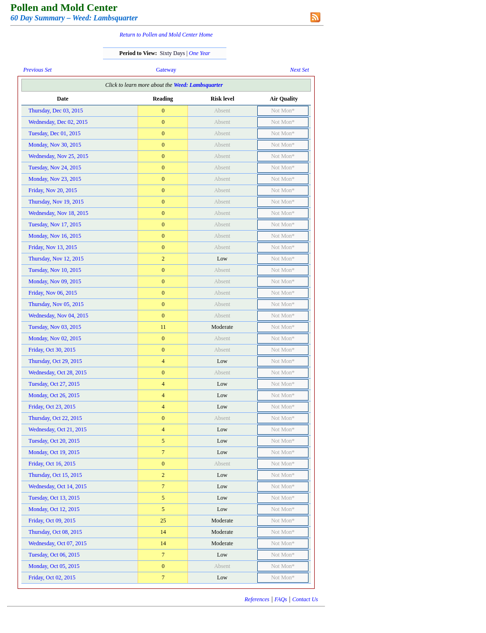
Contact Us (305, 599)
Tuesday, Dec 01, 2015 (54, 133)
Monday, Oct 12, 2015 (54, 509)
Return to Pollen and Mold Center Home (166, 34)
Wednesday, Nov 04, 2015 (58, 315)
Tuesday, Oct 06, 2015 (54, 554)
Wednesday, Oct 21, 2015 (57, 429)
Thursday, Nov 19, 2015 (56, 201)
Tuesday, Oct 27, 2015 (54, 384)
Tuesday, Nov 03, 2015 (54, 327)
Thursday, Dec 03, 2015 (55, 110)
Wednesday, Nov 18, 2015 (58, 213)
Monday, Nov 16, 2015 (54, 236)
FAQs (280, 599)
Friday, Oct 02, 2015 (51, 577)
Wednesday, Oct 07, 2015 (57, 543)
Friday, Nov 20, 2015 (52, 190)
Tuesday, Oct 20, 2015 (54, 441)
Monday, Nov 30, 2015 (54, 144)
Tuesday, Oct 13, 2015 (54, 497)
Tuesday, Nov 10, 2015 (54, 270)
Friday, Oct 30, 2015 (51, 349)
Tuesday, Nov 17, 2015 (54, 224)
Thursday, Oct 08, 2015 (55, 532)
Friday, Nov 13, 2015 (52, 247)
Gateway (166, 69)
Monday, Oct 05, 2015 (54, 566)
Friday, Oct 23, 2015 (51, 406)
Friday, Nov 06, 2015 (52, 292)
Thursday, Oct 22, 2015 (55, 418)
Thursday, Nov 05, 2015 (56, 304)
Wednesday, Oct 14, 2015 (57, 486)
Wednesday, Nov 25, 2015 (58, 156)
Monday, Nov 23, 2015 (54, 179)
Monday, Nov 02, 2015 (54, 338)
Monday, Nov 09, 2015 (54, 281)
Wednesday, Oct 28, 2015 (57, 372)
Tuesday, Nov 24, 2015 (54, 167)
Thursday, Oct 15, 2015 (55, 475)
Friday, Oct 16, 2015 (51, 463)
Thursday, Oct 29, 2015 (55, 361)
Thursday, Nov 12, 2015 (56, 258)
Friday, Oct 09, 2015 (51, 520)
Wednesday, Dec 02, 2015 (58, 122)
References (256, 599)
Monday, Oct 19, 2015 (54, 452)
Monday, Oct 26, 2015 (54, 395)
